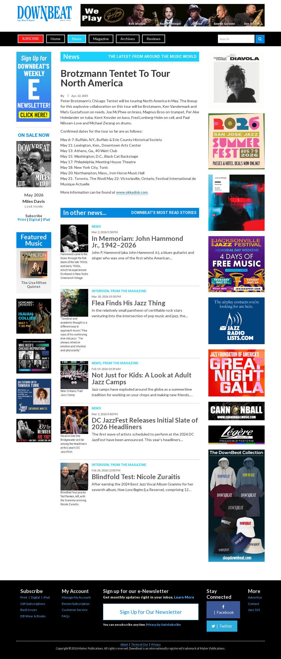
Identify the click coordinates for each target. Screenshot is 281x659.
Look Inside (34, 206)
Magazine (101, 38)
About (124, 644)
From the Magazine (128, 291)
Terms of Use (139, 644)
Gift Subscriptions (32, 604)
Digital (34, 219)
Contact (253, 604)
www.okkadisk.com (132, 192)
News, (97, 363)
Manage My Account (76, 597)
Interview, (101, 291)
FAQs (66, 616)
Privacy (156, 644)
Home (55, 38)
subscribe (30, 39)
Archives (127, 38)
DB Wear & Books (33, 616)
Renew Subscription (76, 604)
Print (22, 219)
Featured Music (34, 240)
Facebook (223, 610)
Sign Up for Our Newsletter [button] (151, 612)
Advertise (255, 597)
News (77, 38)
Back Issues (28, 610)
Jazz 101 (254, 610)
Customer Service (74, 610)
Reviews (154, 38)
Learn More (184, 597)
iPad (46, 219)
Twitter (222, 626)
